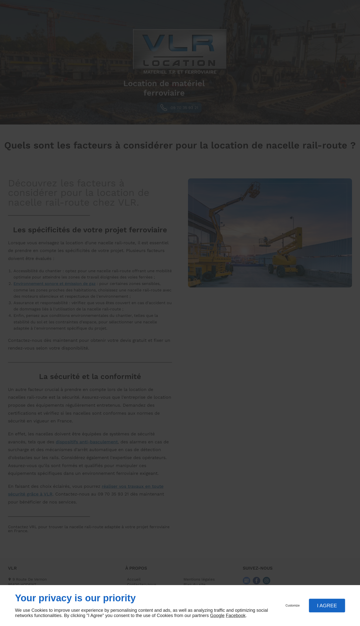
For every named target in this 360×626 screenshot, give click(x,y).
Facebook (236, 615)
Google (217, 615)
